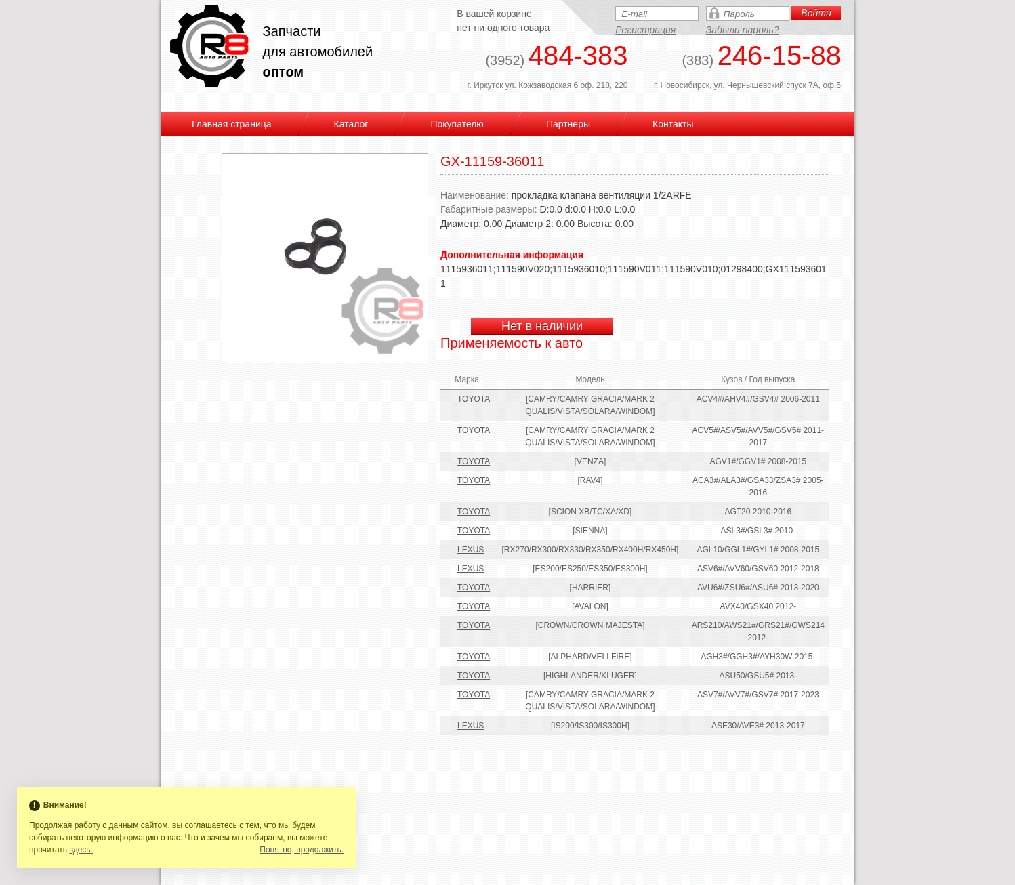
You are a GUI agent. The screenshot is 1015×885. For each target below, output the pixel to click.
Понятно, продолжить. (302, 850)
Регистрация (645, 29)
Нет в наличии (542, 326)
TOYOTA (473, 399)
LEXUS (470, 549)
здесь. (81, 850)
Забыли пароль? (742, 29)
